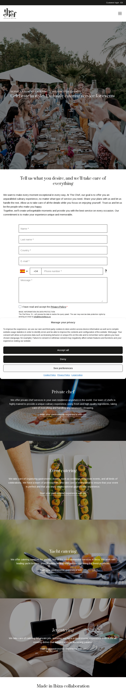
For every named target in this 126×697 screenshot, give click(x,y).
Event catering (36, 91)
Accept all (63, 350)
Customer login (112, 3)
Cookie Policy (49, 375)
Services (16, 91)
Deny (63, 359)
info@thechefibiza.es (42, 317)
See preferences (63, 368)
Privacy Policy (63, 375)
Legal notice (77, 375)
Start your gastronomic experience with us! (63, 414)
